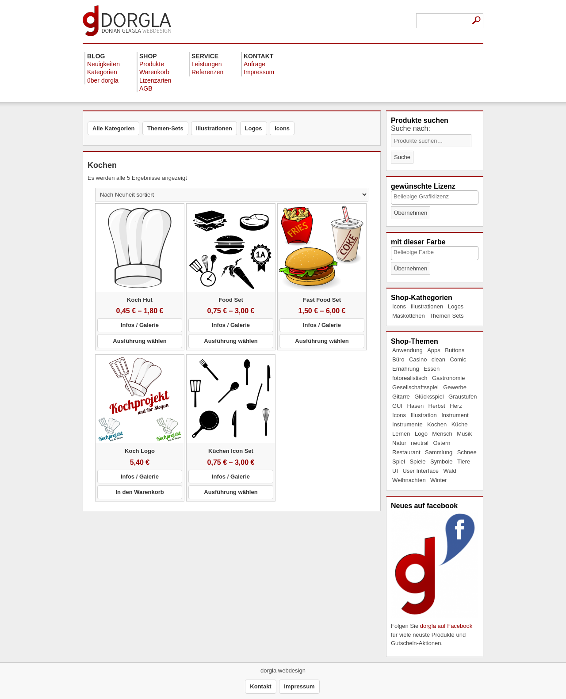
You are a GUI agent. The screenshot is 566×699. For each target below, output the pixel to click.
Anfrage (254, 64)
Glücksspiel (429, 396)
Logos (455, 306)
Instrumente (407, 424)
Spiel (398, 461)
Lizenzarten (155, 80)
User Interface (420, 470)
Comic (458, 359)
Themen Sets (446, 315)
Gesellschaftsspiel (415, 387)
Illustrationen (427, 306)
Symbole (441, 461)
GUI (397, 406)
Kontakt (258, 56)
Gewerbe (455, 387)
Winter (438, 480)
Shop (148, 56)
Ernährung (405, 368)
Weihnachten (409, 480)
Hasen (415, 406)
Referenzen (207, 72)
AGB (146, 88)
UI (395, 470)
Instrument (454, 415)
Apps (433, 350)
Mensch (442, 433)
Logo (421, 433)
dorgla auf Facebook (446, 626)
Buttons (454, 350)
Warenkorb (154, 72)
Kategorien (102, 72)
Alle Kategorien (113, 128)
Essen (432, 368)
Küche (459, 424)
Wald (450, 470)
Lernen (401, 433)
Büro (398, 359)
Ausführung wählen (139, 341)
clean (438, 359)
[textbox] (434, 196)
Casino (418, 359)
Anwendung (407, 350)
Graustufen (462, 396)
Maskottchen (408, 315)
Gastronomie (448, 378)
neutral (419, 443)
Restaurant (406, 452)
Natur (399, 443)
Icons (399, 306)
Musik (464, 433)
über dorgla (103, 80)
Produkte (151, 64)
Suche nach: (410, 128)
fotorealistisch (409, 378)
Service (204, 56)
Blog (96, 56)
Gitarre (401, 396)
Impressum (259, 72)
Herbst (436, 406)
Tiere (463, 461)
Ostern (441, 443)
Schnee (467, 452)
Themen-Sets (165, 128)
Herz (456, 406)
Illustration (424, 415)
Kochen (437, 424)
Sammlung (438, 452)
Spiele (417, 461)
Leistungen (206, 64)
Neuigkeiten (103, 64)
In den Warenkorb (139, 492)
